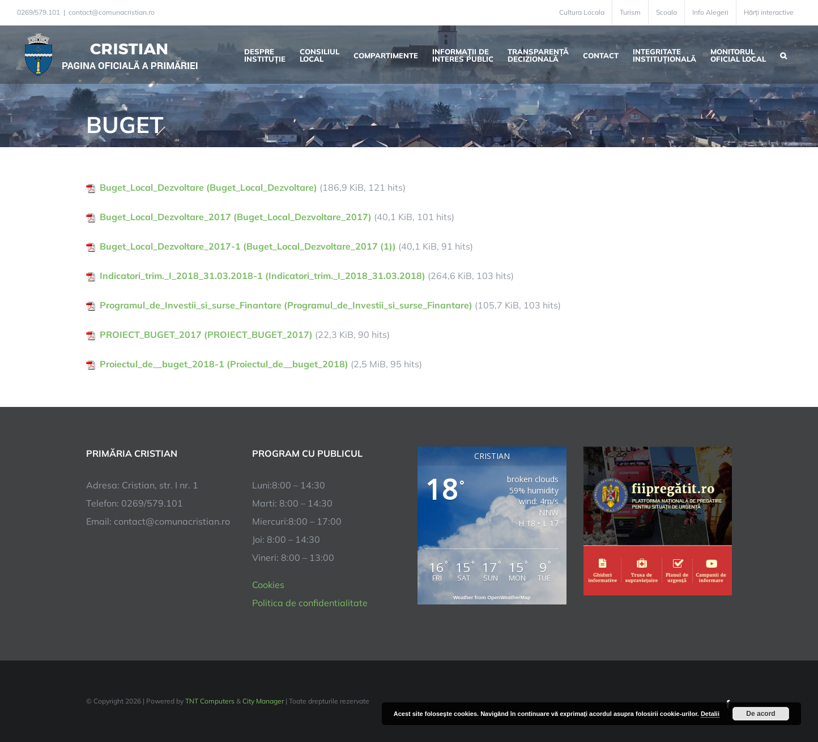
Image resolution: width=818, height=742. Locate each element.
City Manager (263, 701)
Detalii (710, 713)
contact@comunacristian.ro (112, 12)
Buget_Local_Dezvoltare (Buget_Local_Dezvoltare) (208, 187)
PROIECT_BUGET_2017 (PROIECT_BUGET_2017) (206, 334)
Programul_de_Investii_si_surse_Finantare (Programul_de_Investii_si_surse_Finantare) (286, 305)
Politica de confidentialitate (310, 602)
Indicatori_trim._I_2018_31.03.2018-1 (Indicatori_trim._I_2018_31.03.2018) (262, 275)
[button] (783, 54)
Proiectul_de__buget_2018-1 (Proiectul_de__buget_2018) (224, 364)
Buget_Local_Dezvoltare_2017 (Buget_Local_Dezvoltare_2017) (236, 216)
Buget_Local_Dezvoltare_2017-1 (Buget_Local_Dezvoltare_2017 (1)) (248, 246)
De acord (760, 714)
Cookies (268, 584)
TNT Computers (210, 701)
